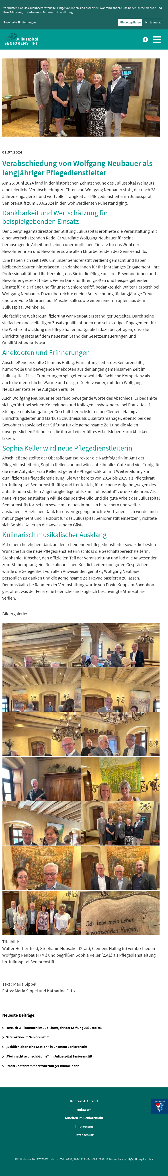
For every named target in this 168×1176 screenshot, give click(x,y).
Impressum (84, 1126)
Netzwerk (84, 1109)
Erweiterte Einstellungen (19, 22)
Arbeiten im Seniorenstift (84, 1118)
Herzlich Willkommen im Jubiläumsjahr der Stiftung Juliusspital (54, 1027)
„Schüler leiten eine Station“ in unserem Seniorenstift (46, 1046)
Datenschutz (84, 1134)
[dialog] (84, 14)
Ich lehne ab (153, 22)
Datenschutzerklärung (58, 12)
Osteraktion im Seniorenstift (27, 1037)
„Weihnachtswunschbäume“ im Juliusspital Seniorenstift (49, 1056)
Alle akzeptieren (130, 22)
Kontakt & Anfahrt (84, 1101)
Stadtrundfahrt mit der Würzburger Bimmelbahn (42, 1066)
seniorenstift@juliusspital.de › (133, 1159)
